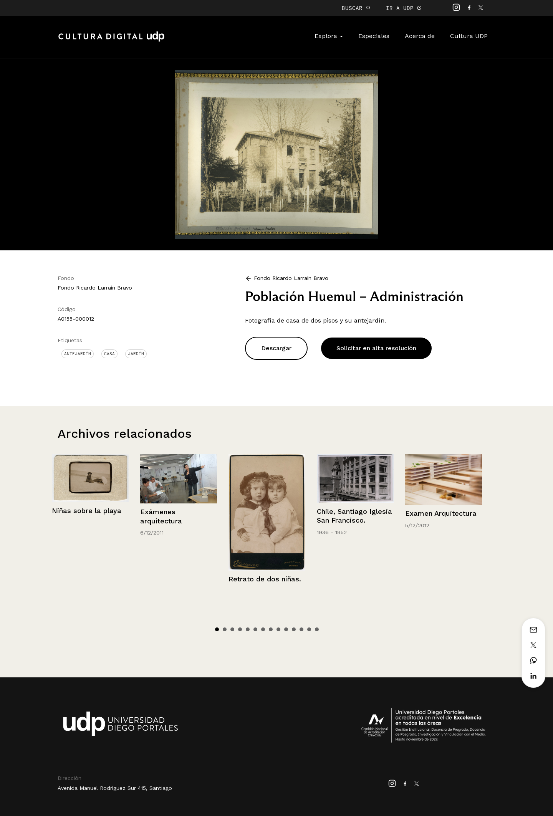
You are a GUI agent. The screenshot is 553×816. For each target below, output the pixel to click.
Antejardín (77, 353)
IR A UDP (404, 8)
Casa (109, 353)
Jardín (136, 353)
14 (317, 629)
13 (309, 629)
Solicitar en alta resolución (376, 348)
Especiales (373, 36)
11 (294, 629)
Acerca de (420, 36)
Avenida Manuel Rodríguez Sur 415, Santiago (115, 788)
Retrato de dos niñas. (264, 579)
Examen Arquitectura (441, 513)
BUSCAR (356, 8)
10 (286, 629)
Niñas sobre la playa (86, 510)
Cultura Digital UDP (111, 40)
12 (301, 629)
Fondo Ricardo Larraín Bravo (95, 288)
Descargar (276, 348)
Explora (329, 36)
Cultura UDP (469, 36)
